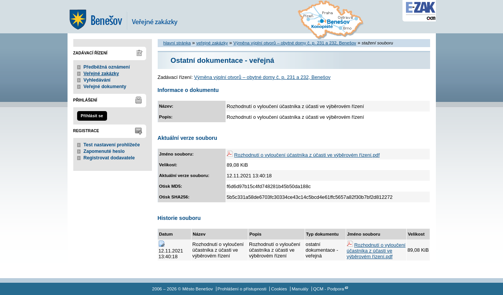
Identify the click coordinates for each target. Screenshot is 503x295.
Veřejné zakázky (101, 73)
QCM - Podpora (328, 289)
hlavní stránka (177, 43)
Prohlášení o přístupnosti (242, 289)
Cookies (279, 289)
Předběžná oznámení (107, 67)
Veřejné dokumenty (105, 86)
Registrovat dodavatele (109, 158)
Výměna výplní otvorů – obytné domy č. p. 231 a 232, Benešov (294, 43)
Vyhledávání (97, 80)
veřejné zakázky (212, 43)
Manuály (300, 289)
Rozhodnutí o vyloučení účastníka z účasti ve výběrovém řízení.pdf (306, 155)
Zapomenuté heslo (104, 151)
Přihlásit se (92, 115)
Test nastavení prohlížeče (112, 145)
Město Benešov (129, 16)
